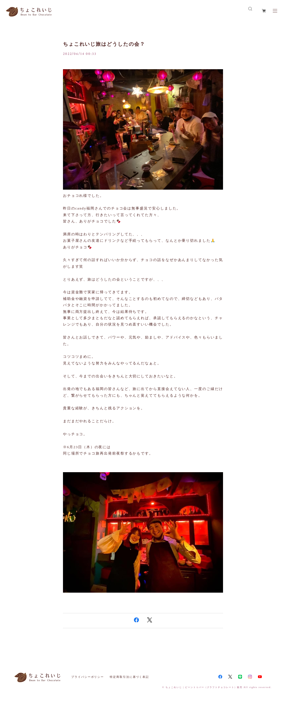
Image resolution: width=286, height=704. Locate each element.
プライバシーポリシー (87, 676)
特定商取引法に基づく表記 (129, 676)
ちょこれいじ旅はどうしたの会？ (104, 44)
